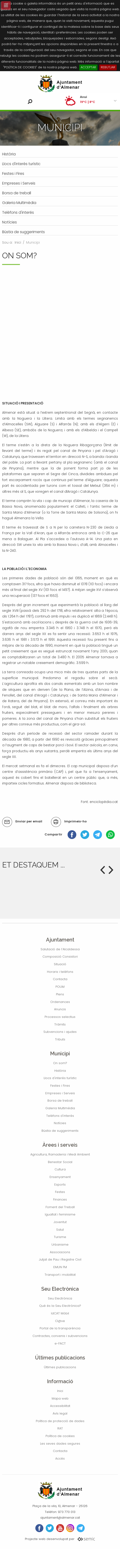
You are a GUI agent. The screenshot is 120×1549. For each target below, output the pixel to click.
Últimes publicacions (60, 1367)
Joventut (60, 1222)
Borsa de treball (60, 1100)
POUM (60, 986)
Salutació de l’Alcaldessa (60, 949)
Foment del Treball (60, 1207)
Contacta (60, 979)
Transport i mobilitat (60, 1274)
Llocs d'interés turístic (60, 1078)
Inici (18, 242)
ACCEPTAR (88, 67)
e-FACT (60, 1343)
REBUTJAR (108, 67)
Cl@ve (60, 1321)
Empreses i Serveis (60, 1093)
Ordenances (60, 1002)
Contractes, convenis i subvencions (60, 1336)
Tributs (60, 1039)
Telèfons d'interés (60, 1115)
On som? (60, 1063)
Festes (60, 1192)
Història (60, 1070)
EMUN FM (60, 1267)
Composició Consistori (60, 956)
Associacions (60, 1252)
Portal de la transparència (60, 1328)
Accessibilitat (60, 1406)
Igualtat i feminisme (60, 1214)
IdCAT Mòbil (60, 1313)
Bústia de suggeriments (60, 1130)
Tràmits (60, 1024)
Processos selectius (60, 1017)
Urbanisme (60, 1244)
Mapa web (60, 1398)
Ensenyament (60, 1177)
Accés (60, 1458)
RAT (60, 1428)
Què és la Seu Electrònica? (60, 1305)
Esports (60, 1184)
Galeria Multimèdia (60, 1108)
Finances (60, 1199)
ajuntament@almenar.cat (60, 1517)
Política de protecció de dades (60, 1421)
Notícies (60, 1123)
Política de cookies (60, 1436)
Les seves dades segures (60, 1443)
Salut (60, 1229)
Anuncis (60, 1009)
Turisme (60, 1237)
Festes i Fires (60, 1085)
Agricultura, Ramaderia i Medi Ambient (60, 1154)
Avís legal (60, 1413)
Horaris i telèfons (60, 971)
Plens (60, 994)
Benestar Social (60, 1162)
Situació (60, 964)
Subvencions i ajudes (60, 1032)
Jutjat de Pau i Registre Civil (60, 1259)
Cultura (60, 1169)
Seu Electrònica (60, 1298)
